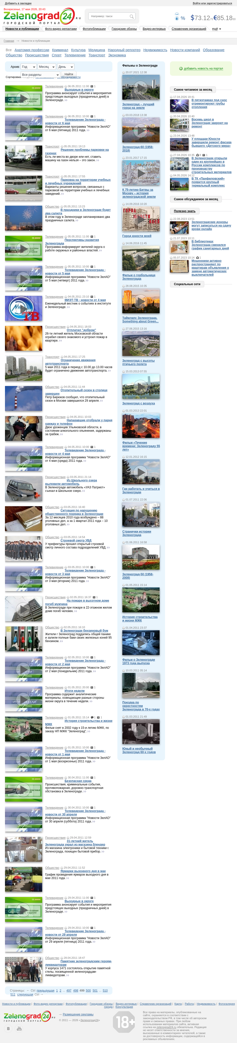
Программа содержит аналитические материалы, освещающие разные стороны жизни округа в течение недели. (74, 698)
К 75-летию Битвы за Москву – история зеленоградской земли (139, 193)
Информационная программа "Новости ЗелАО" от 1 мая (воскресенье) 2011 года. (77, 759)
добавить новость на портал (203, 68)
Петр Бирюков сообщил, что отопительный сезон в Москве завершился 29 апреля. (74, 398)
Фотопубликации (94, 29)
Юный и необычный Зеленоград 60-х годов (139, 750)
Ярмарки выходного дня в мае (83, 871)
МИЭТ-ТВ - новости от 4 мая (85, 300)
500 (88, 990)
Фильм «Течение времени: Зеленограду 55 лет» (141, 446)
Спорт (57, 55)
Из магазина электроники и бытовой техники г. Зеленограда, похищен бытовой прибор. (77, 849)
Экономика (117, 55)
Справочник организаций (189, 29)
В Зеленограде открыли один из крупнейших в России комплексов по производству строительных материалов (212, 165)
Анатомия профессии (32, 50)
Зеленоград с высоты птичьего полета (138, 362)
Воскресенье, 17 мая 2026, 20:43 (24, 9)
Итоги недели (75, 691)
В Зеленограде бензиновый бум (84, 630)
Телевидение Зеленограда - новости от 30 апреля (75, 812)
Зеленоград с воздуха (138, 403)
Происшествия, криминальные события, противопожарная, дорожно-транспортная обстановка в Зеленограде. (74, 788)
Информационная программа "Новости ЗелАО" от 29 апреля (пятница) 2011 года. (77, 939)
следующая (25, 994)
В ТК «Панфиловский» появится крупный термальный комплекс (208, 182)
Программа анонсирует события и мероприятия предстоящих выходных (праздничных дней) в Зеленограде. (78, 96)
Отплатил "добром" (81, 330)
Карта (178, 1003)
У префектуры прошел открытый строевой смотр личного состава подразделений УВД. (75, 545)
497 (69, 990)
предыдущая (45, 990)
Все (9, 50)
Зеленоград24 (89, 1020)
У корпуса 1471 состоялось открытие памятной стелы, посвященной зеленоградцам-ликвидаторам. (77, 971)
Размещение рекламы (78, 1014)
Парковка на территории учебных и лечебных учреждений (78, 181)
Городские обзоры (124, 29)
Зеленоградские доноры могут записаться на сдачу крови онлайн (211, 225)
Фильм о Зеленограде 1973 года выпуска (138, 661)
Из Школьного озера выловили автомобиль (71, 482)
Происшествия (37, 55)
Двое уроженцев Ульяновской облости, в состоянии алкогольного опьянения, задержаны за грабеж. (78, 430)
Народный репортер (124, 50)
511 (12, 994)
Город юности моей (136, 236)
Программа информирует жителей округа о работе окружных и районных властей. (75, 248)
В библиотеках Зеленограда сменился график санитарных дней (210, 245)
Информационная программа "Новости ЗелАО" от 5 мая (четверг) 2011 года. (77, 278)
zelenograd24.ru (166, 1027)
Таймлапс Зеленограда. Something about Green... (140, 319)
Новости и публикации (22, 29)
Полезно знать (185, 211)
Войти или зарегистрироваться (212, 3)
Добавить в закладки (18, 3)
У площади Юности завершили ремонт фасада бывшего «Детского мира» (212, 142)
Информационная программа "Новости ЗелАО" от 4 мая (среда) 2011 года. (77, 459)
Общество (14, 55)
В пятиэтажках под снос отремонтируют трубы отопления (209, 103)
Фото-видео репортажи (61, 29)
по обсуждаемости (69, 77)
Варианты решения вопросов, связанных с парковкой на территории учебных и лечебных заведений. (77, 190)
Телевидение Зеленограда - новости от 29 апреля (75, 932)
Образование (214, 50)
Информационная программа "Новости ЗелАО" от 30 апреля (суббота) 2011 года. (77, 819)
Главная (9, 40)
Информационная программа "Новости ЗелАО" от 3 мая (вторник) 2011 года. (77, 579)
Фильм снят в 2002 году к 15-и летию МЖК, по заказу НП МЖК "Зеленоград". (77, 729)
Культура (78, 50)
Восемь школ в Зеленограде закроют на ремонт (210, 123)
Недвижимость (155, 50)
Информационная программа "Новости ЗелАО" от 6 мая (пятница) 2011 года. (77, 128)
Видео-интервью (154, 29)
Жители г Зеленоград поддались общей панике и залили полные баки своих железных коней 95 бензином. (78, 637)
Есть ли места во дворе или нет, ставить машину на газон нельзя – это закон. (73, 158)
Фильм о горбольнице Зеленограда (138, 276)
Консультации (124, 1006)
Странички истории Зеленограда (136, 533)
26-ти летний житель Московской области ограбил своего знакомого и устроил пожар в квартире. (76, 337)
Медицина (97, 50)
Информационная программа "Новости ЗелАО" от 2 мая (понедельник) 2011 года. (77, 669)
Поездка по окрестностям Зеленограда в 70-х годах (141, 706)
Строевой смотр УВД (76, 540)
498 (75, 990)
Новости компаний (185, 50)
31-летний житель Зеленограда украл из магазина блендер (75, 842)
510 (105, 990)
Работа (189, 1003)
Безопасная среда (78, 781)
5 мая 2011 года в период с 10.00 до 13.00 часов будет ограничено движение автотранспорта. (78, 368)
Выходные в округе (79, 89)
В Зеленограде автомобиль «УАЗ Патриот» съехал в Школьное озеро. (75, 489)
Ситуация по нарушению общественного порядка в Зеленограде (74, 512)
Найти (69, 74)
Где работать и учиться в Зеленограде (141, 490)
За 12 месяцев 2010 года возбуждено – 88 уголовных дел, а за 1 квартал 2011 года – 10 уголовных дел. (76, 521)
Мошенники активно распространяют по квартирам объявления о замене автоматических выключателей (210, 267)
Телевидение (75, 55)
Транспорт (97, 55)
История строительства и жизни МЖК (140, 618)
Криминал (60, 50)
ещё (215, 29)
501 (95, 990)
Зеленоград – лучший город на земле (138, 106)
